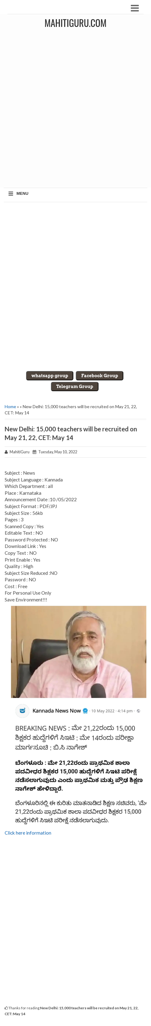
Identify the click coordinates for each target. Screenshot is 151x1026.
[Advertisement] (75, 109)
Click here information (28, 833)
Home (10, 406)
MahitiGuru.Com (75, 23)
